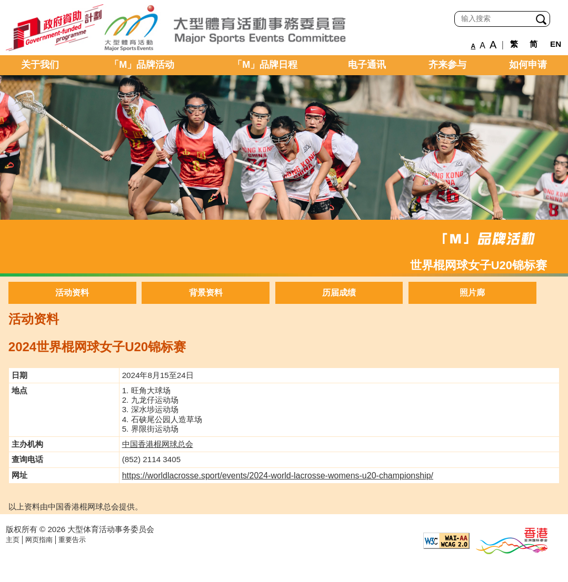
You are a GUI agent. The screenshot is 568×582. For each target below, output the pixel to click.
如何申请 (528, 64)
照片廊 (472, 292)
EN (555, 43)
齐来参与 (447, 64)
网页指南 (39, 540)
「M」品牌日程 (265, 64)
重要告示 (72, 540)
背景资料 (206, 292)
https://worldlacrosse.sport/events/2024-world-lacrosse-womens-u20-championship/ (277, 475)
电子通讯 (367, 64)
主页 (12, 540)
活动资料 (72, 292)
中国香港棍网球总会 (157, 444)
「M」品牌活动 (141, 64)
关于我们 (40, 64)
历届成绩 (339, 292)
